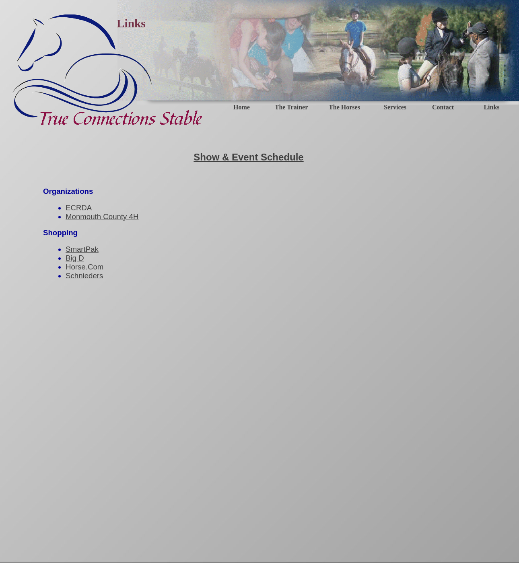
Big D (75, 258)
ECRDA (79, 207)
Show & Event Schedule (248, 157)
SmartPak (82, 249)
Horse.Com (84, 267)
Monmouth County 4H (102, 216)
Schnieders (84, 275)
